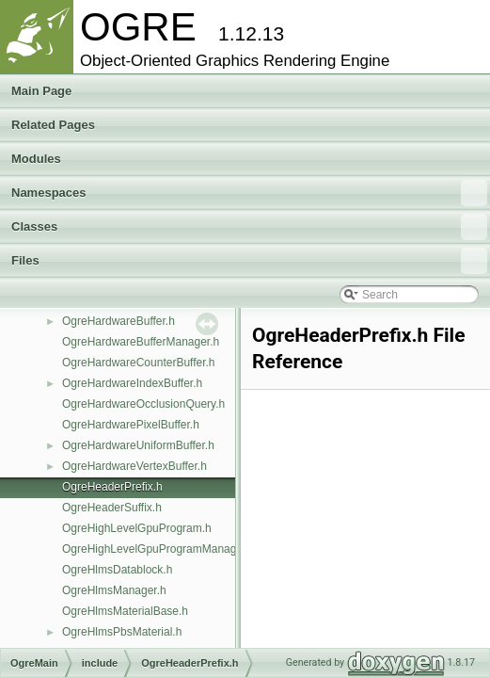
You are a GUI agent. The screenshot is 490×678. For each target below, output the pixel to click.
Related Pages (53, 125)
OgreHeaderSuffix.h (112, 507)
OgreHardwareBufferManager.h (140, 341)
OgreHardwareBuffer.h (118, 321)
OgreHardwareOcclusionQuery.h (143, 404)
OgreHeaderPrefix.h (112, 486)
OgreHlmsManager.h (114, 590)
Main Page (41, 91)
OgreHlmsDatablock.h (117, 569)
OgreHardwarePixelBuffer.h (130, 424)
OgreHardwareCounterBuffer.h (138, 362)
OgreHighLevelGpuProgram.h (137, 528)
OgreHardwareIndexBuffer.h (132, 383)
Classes (249, 227)
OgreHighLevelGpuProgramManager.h (158, 549)
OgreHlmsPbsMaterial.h (122, 631)
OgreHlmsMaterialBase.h (125, 611)
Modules (36, 159)
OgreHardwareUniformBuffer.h (138, 445)
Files (249, 261)
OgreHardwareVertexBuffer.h (134, 466)
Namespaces (249, 193)
